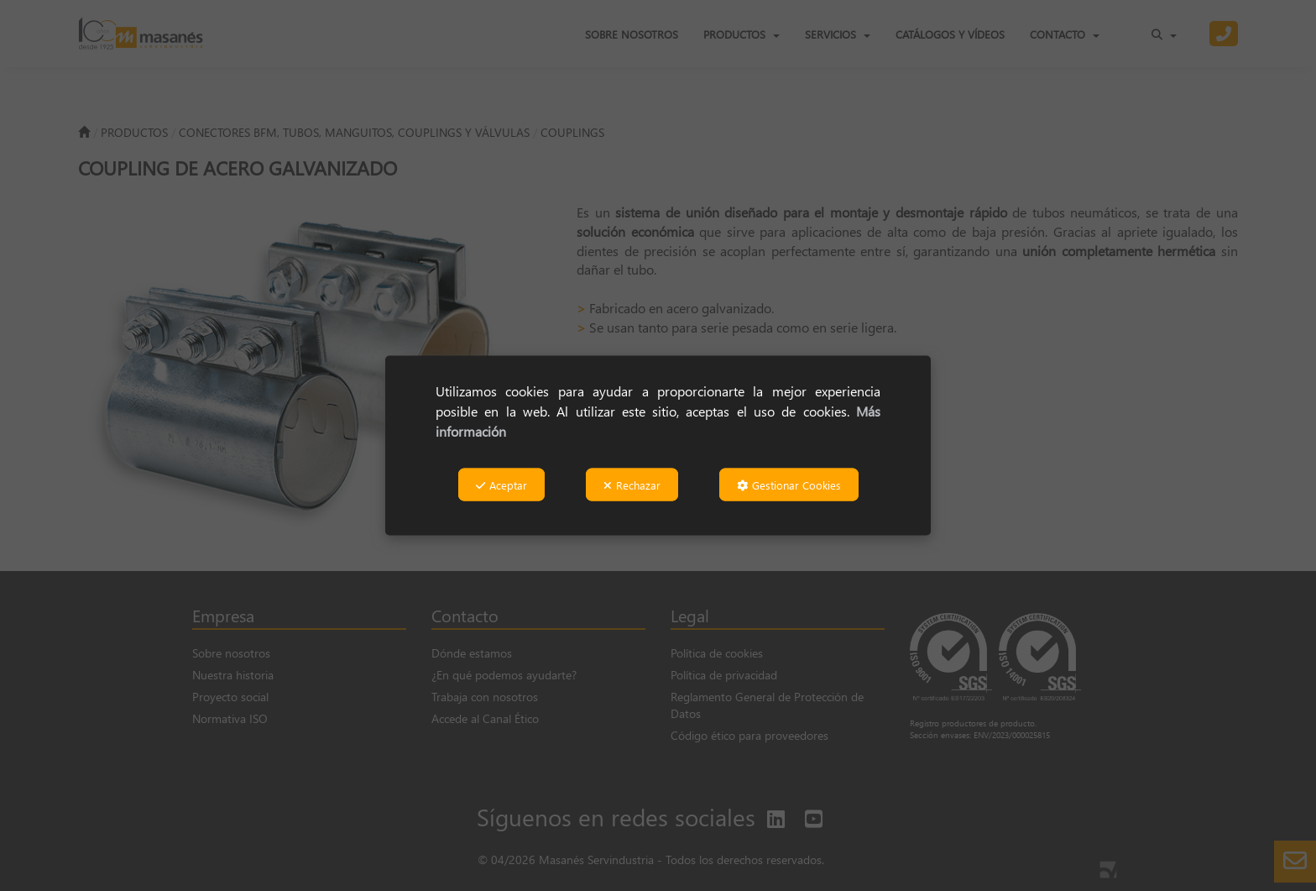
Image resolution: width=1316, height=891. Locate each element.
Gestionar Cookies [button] (789, 484)
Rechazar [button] (632, 484)
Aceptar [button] (501, 484)
